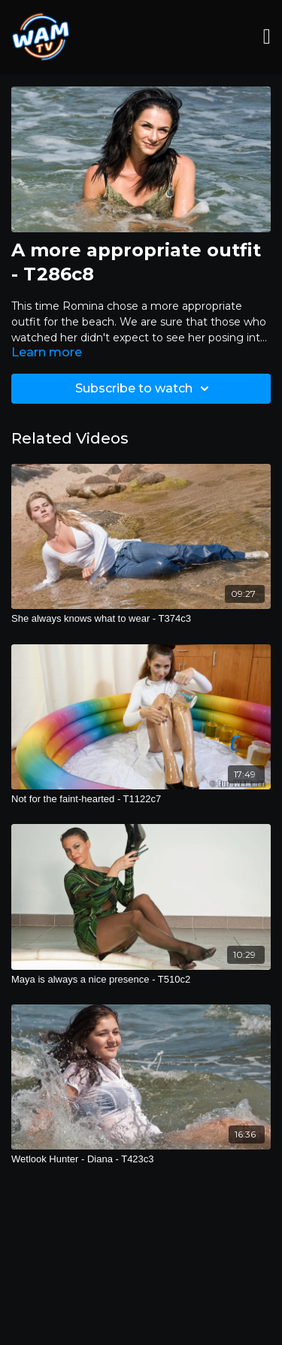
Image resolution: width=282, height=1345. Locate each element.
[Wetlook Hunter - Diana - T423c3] (141, 1159)
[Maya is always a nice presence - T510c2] (141, 979)
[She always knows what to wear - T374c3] (141, 618)
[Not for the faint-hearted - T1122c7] (141, 799)
